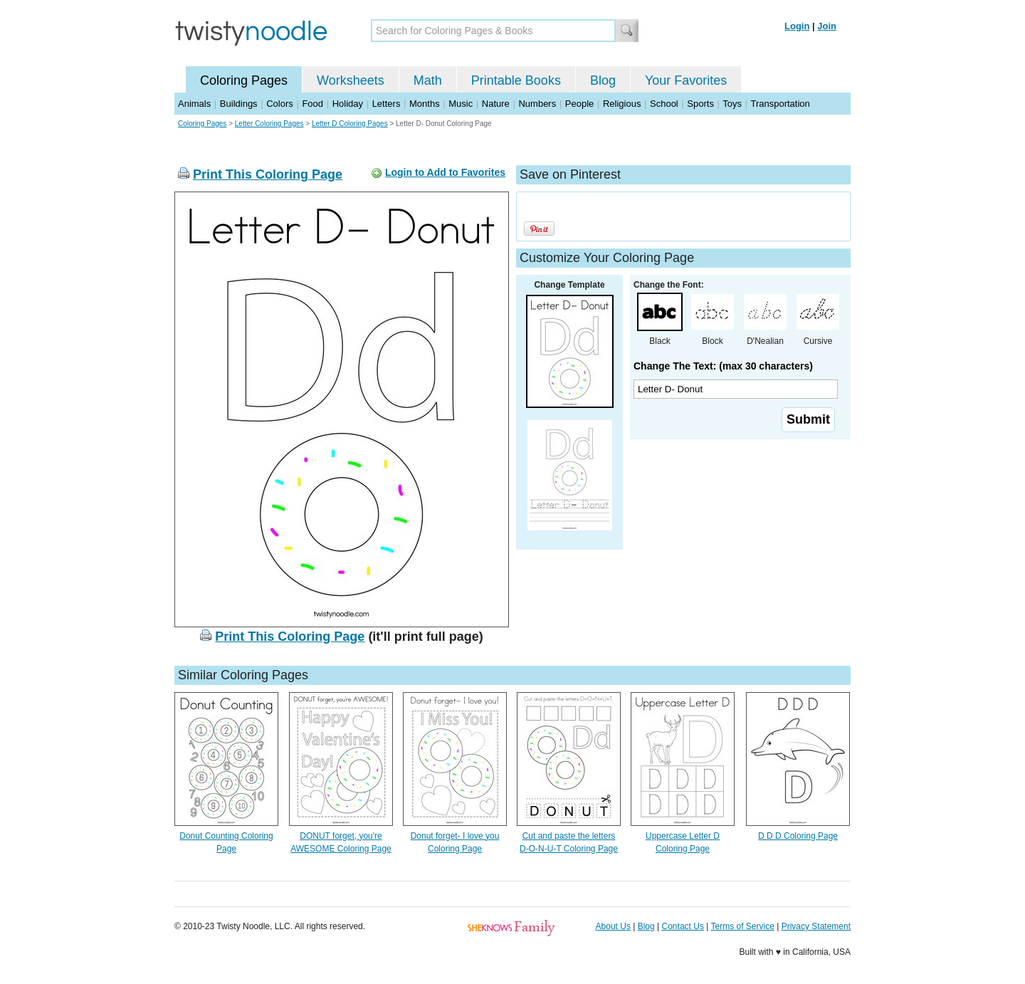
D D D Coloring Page (798, 836)
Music (460, 103)
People (579, 103)
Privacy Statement (816, 926)
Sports (700, 103)
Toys (732, 103)
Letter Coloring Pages (269, 123)
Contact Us (683, 926)
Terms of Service (742, 926)
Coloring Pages (244, 80)
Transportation (779, 103)
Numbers (537, 103)
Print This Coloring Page (267, 174)
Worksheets (350, 80)
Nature (496, 103)
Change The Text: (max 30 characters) (723, 366)
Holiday (347, 103)
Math (428, 80)
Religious (622, 103)
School (664, 103)
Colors (279, 103)
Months (424, 103)
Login (796, 26)
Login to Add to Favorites (445, 172)
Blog (603, 80)
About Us (613, 926)
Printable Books (516, 80)
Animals (194, 103)
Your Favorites (686, 80)
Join (826, 26)
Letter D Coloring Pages (350, 123)
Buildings (239, 103)
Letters (386, 103)
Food (312, 103)
